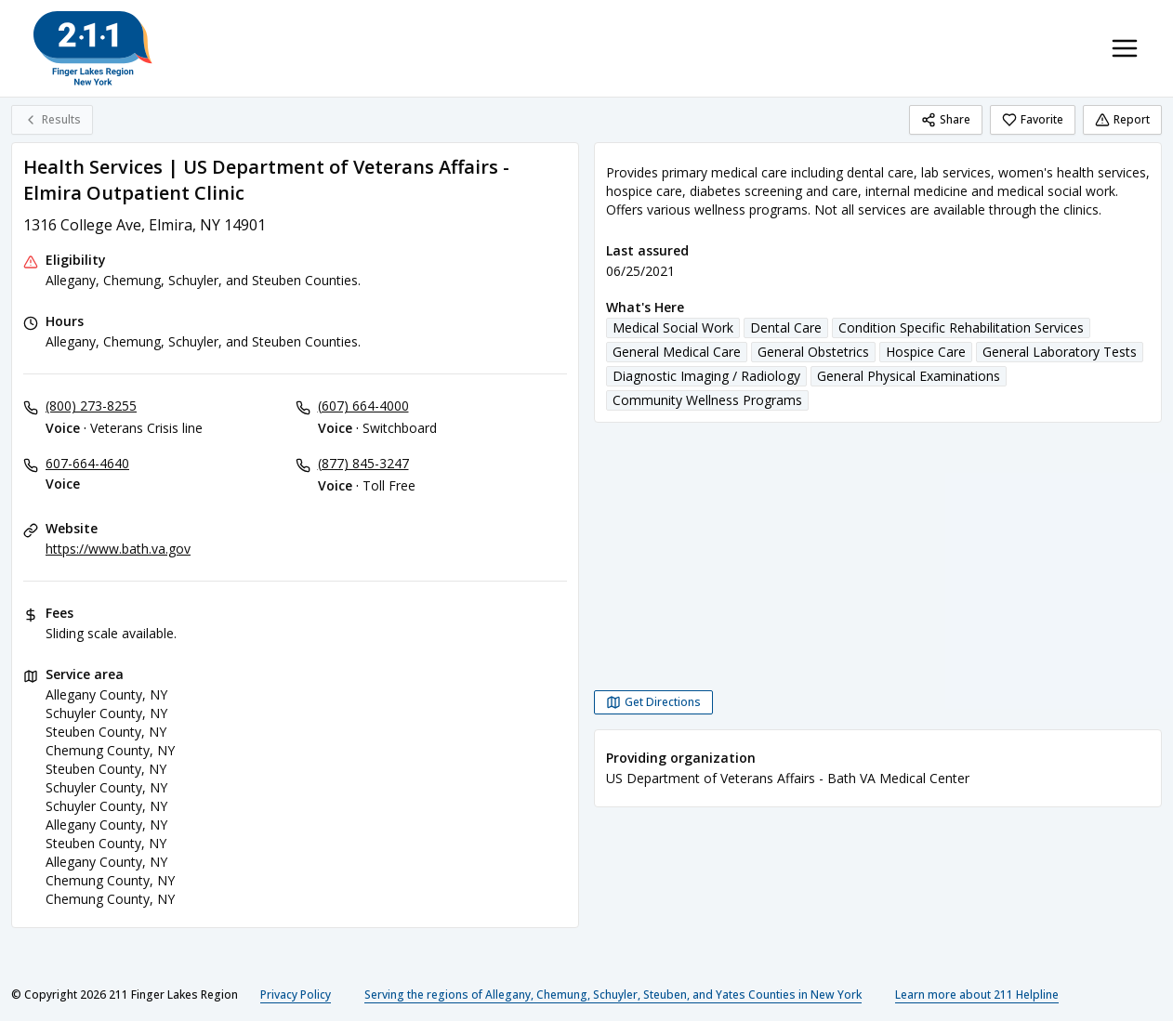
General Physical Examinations (908, 376)
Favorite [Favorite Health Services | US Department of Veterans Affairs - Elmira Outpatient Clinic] (1032, 119)
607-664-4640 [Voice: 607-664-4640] (87, 463)
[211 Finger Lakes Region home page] (92, 48)
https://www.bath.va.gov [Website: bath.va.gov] (118, 548)
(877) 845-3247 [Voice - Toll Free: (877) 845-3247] (363, 463)
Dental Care (786, 327)
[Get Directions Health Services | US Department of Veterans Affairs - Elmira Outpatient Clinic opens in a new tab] (653, 702)
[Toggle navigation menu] (1125, 48)
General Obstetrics (813, 351)
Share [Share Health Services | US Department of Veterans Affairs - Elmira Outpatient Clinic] (945, 119)
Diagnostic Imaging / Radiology (706, 376)
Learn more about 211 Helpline (977, 994)
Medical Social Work (673, 327)
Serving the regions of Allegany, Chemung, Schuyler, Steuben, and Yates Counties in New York (613, 994)
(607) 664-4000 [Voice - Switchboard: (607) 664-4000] (363, 405)
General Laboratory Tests (1059, 351)
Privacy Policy (295, 994)
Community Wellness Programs (707, 400)
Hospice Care (926, 351)
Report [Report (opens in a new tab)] (1122, 119)
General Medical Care (677, 351)
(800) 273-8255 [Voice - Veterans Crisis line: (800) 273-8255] (91, 405)
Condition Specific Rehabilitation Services (961, 327)
